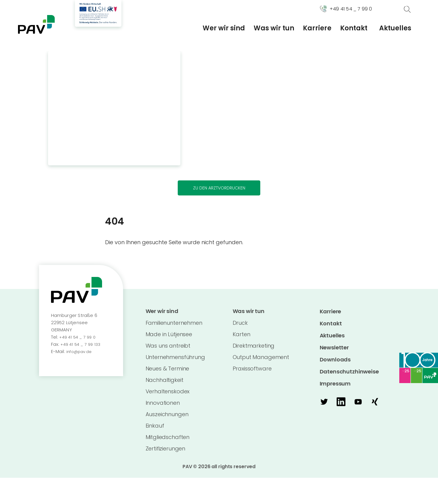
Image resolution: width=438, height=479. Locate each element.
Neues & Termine (167, 369)
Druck (240, 324)
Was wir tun (274, 28)
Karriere (317, 28)
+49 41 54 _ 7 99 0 (78, 337)
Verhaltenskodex (168, 392)
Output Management (261, 358)
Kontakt (353, 28)
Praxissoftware (252, 369)
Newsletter (334, 348)
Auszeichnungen (167, 415)
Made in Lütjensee (169, 335)
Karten (241, 335)
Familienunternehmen (174, 324)
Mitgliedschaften (168, 438)
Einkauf (155, 427)
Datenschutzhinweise (349, 372)
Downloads (335, 360)
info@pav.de (80, 352)
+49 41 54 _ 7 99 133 (82, 345)
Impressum (335, 384)
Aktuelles (395, 28)
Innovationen (163, 404)
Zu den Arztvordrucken (219, 188)
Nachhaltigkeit (164, 381)
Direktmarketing (254, 347)
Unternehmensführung (175, 358)
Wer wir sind (224, 28)
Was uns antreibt (168, 347)
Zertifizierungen (166, 449)
